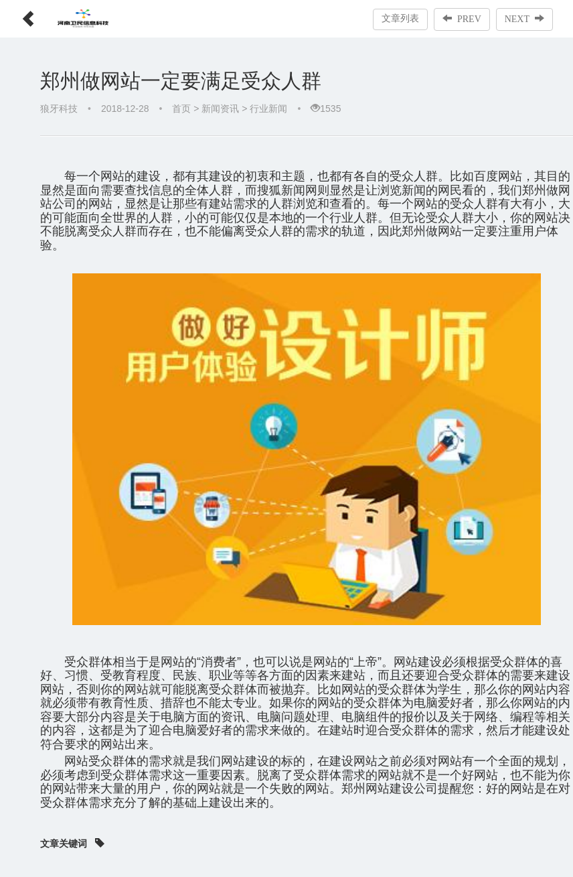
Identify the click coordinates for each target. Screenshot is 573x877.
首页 (181, 108)
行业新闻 (268, 108)
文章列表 (400, 18)
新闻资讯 (220, 108)
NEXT (524, 18)
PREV (461, 18)
